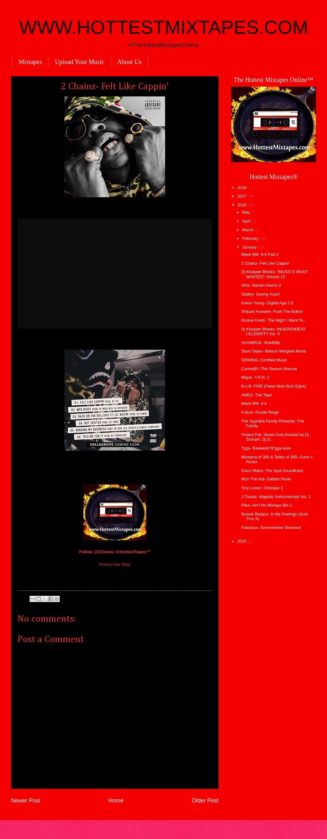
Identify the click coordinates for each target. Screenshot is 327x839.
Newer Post (25, 800)
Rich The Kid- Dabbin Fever (266, 479)
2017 (242, 196)
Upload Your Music (79, 61)
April (246, 221)
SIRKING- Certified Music (264, 360)
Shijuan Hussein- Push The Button (272, 311)
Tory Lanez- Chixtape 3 (262, 488)
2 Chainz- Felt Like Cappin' (265, 263)
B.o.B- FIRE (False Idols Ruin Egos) (273, 386)
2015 (242, 541)
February (250, 238)
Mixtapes (30, 61)
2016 (242, 205)
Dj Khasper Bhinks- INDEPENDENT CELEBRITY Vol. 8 (273, 331)
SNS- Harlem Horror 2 (261, 285)
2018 (242, 187)
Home (116, 800)
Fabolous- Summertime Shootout (271, 527)
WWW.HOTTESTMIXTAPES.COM (163, 27)
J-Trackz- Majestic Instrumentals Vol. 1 (276, 496)
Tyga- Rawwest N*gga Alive (266, 448)
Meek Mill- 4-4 (254, 403)
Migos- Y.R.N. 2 (255, 377)
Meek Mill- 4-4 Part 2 (260, 254)
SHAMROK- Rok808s (260, 342)
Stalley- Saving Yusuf (260, 294)
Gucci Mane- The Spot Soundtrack (272, 470)
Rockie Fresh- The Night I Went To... (274, 320)
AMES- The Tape (256, 395)
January (250, 247)
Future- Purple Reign (260, 412)
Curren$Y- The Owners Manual (269, 368)
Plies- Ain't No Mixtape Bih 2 (266, 505)
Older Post (205, 800)
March (248, 229)
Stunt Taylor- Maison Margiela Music (273, 351)
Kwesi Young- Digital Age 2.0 (267, 303)
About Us (129, 61)
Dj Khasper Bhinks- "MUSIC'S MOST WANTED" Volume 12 (274, 274)
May (246, 212)
